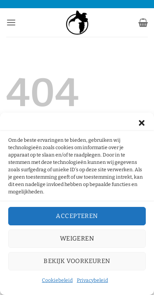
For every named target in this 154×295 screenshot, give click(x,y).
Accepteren (77, 216)
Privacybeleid (92, 280)
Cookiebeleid (57, 280)
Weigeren (77, 238)
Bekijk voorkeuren (77, 261)
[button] (142, 123)
